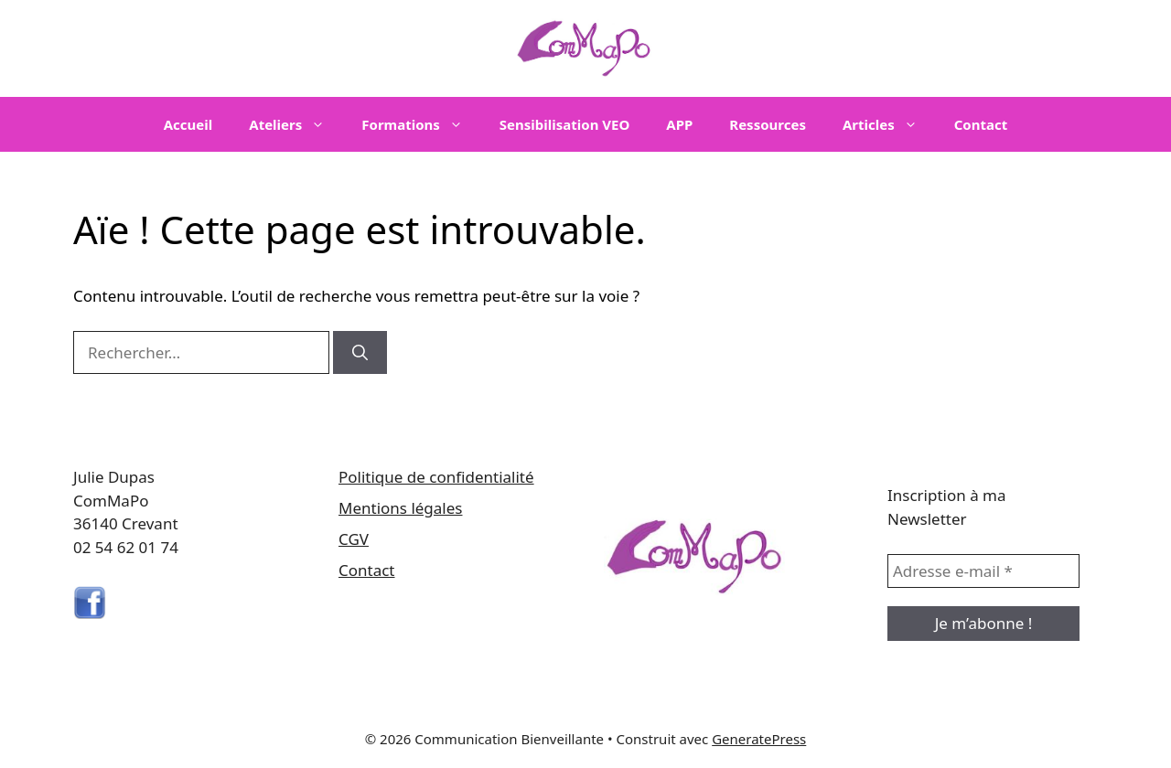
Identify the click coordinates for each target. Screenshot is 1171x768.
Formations (421, 124)
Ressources (767, 124)
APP (679, 124)
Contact (981, 124)
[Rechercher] (360, 353)
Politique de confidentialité (436, 476)
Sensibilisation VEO (564, 124)
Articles (889, 124)
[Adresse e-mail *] (983, 571)
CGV (353, 538)
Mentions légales (400, 507)
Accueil (188, 124)
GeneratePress (759, 739)
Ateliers (296, 124)
